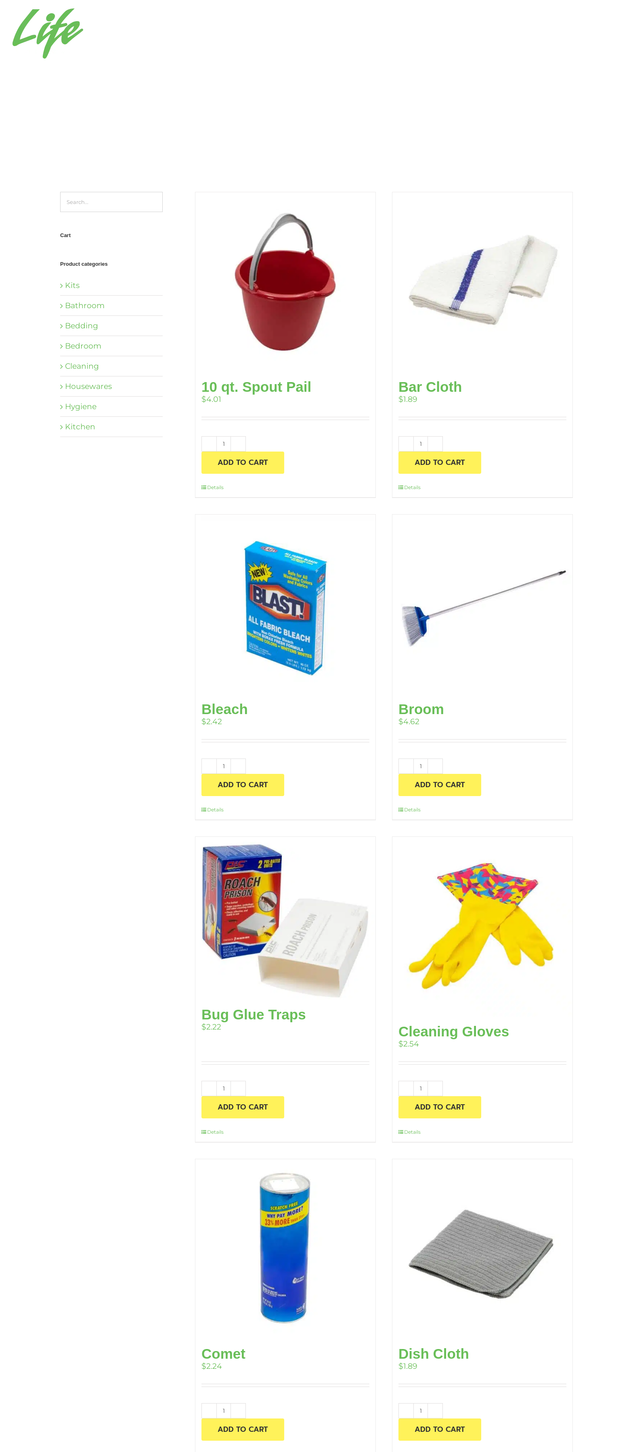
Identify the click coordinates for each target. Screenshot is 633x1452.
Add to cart (243, 462)
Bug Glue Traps (253, 1014)
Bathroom (85, 305)
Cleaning (82, 366)
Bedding (81, 325)
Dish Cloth (433, 1354)
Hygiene (80, 406)
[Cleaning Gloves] (482, 927)
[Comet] (285, 1249)
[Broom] (482, 605)
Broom (421, 709)
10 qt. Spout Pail (256, 387)
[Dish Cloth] (482, 1249)
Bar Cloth (430, 387)
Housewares (88, 386)
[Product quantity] (223, 444)
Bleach (224, 709)
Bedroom (83, 346)
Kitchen (80, 426)
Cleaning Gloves (453, 1031)
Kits (72, 285)
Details (215, 487)
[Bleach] (285, 605)
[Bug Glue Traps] (285, 918)
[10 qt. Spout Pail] (285, 282)
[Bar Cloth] (482, 282)
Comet (223, 1354)
